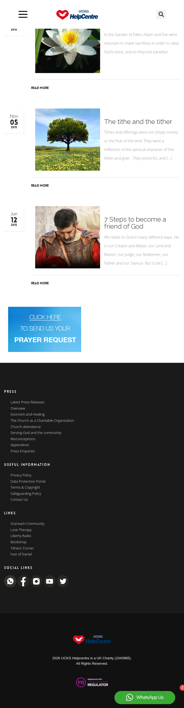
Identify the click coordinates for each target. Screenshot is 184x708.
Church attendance (26, 427)
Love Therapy (21, 530)
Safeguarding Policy (26, 494)
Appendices (20, 445)
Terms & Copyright (25, 487)
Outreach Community (28, 524)
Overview (18, 408)
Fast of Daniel (21, 554)
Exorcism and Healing (28, 414)
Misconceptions (23, 439)
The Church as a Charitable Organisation (42, 421)
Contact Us (19, 500)
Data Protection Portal (28, 481)
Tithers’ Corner (22, 548)
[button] (161, 14)
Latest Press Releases (27, 402)
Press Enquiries (23, 451)
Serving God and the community (36, 433)
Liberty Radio (21, 536)
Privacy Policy (21, 475)
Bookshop (19, 542)
